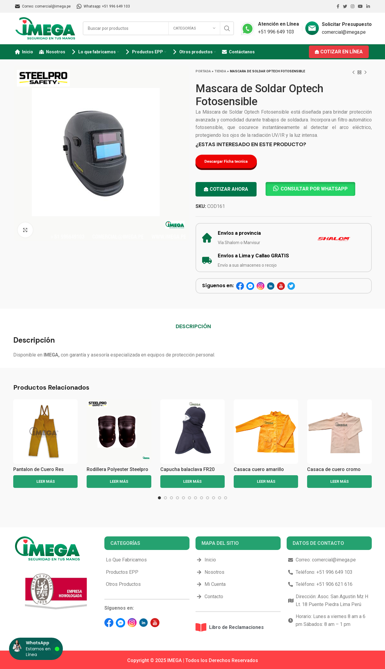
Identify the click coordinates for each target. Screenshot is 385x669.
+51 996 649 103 (276, 32)
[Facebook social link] (338, 6)
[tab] (193, 326)
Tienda (220, 71)
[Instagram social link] (352, 6)
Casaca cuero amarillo (259, 469)
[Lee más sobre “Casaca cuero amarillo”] (266, 481)
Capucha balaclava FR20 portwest (187, 472)
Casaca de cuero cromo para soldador (334, 472)
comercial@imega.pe (344, 32)
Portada (203, 71)
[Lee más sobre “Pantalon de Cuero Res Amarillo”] (45, 481)
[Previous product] (353, 73)
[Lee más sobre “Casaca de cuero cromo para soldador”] (339, 481)
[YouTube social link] (360, 6)
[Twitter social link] (345, 6)
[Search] (158, 28)
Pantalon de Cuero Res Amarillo (38, 472)
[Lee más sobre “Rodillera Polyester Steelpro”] (119, 481)
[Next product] (365, 73)
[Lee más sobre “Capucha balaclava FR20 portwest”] (192, 481)
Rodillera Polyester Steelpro (117, 469)
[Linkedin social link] (368, 6)
